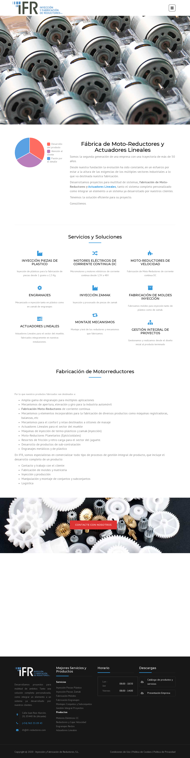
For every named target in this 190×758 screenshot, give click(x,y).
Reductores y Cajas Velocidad (71, 722)
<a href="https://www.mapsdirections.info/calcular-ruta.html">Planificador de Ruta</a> (95, 602)
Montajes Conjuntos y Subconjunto (73, 704)
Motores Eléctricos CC (67, 718)
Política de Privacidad (164, 751)
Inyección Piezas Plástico (69, 687)
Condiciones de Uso (120, 751)
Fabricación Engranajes (67, 700)
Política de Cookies (142, 751)
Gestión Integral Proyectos (70, 708)
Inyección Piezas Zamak (68, 691)
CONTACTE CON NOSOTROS (93, 524)
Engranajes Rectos (65, 726)
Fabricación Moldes (66, 695)
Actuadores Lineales (102, 187)
